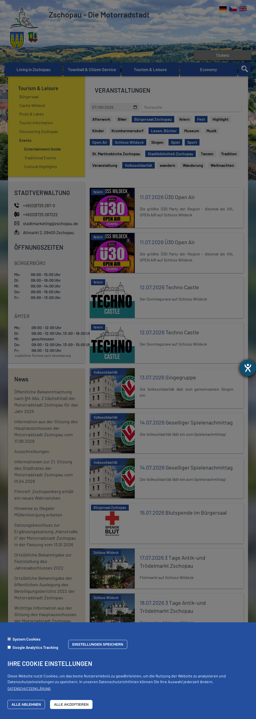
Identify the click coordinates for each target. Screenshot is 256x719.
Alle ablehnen (26, 704)
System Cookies (26, 639)
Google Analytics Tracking (35, 647)
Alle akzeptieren (71, 704)
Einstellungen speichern (97, 644)
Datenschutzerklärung (29, 688)
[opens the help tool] (248, 368)
